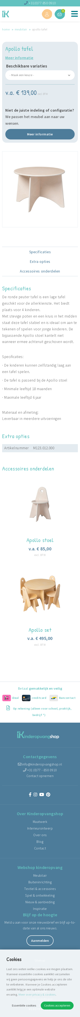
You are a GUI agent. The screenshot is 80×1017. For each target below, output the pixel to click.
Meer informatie (19, 57)
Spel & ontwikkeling (40, 895)
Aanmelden (40, 940)
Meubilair (21, 29)
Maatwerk (40, 821)
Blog (39, 841)
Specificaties (40, 251)
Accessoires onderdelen (40, 271)
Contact (40, 848)
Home (6, 29)
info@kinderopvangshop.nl (40, 764)
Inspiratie (40, 908)
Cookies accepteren (57, 1005)
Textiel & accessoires (40, 889)
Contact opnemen (40, 776)
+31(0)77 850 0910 (40, 3)
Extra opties (40, 261)
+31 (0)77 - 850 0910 (40, 770)
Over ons (40, 835)
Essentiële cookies (24, 1005)
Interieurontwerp (40, 828)
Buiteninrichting (40, 882)
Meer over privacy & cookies (37, 994)
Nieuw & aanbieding (40, 902)
